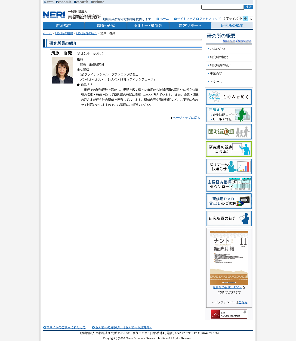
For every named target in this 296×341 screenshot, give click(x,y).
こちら (242, 302)
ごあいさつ (217, 48)
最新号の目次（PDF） (227, 287)
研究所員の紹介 (86, 33)
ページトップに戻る (186, 117)
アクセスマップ (210, 18)
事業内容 (216, 73)
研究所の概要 (64, 33)
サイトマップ (186, 18)
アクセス (216, 82)
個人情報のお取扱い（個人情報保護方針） (123, 327)
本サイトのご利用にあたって (66, 327)
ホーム (164, 18)
